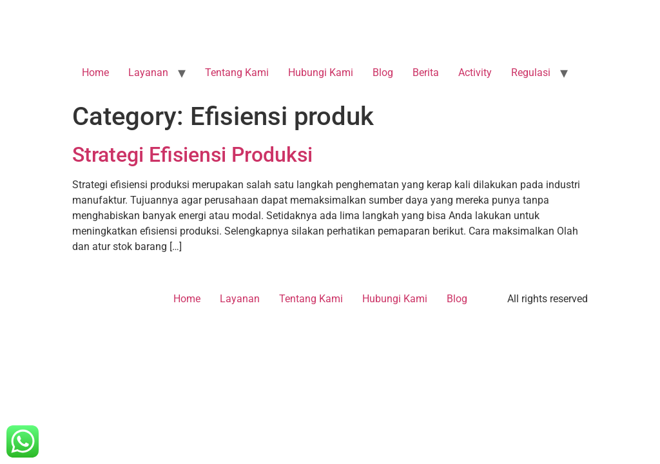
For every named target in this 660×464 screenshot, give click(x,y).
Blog (383, 72)
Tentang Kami (237, 72)
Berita (425, 72)
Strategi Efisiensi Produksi (192, 154)
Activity (475, 72)
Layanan (148, 72)
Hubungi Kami (320, 72)
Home (95, 72)
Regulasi (530, 72)
